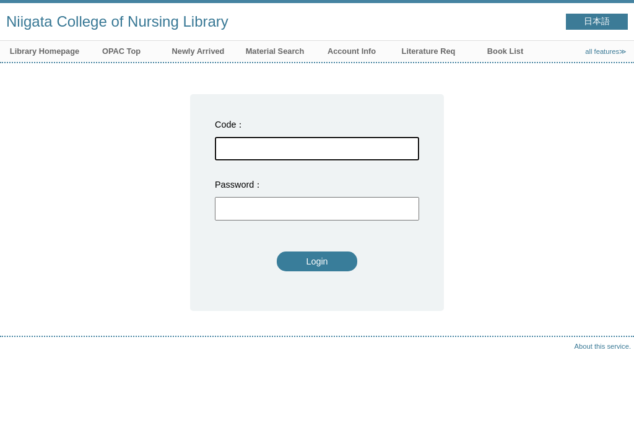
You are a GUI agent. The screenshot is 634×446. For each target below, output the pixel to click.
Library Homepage (44, 51)
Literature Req (429, 51)
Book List (505, 51)
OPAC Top (121, 51)
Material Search (275, 51)
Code (225, 124)
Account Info (352, 51)
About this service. (603, 346)
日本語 (597, 21)
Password (234, 185)
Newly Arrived (198, 51)
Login (317, 261)
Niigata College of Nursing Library (117, 21)
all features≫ (606, 51)
